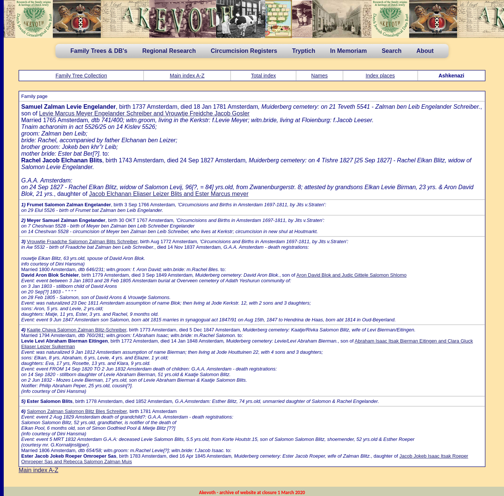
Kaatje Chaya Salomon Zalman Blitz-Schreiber (76, 330)
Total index (263, 76)
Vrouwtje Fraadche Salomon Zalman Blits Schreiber (82, 241)
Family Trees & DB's (98, 51)
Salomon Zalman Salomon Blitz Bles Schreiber (77, 411)
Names (319, 76)
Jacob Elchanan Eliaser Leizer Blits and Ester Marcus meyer (168, 194)
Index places (380, 76)
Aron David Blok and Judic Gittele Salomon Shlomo (351, 275)
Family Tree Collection (81, 76)
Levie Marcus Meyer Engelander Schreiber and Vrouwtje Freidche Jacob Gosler (144, 113)
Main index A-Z (187, 76)
